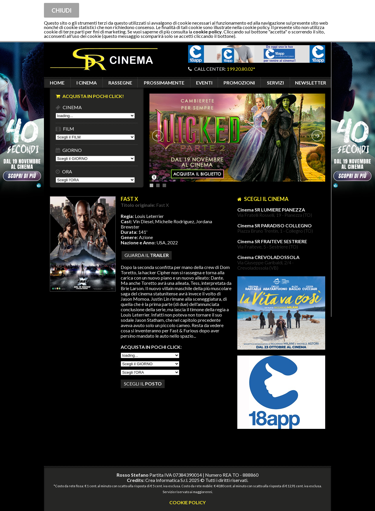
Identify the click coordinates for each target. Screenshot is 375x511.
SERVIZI (275, 82)
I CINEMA (86, 82)
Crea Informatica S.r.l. (166, 480)
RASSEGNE (120, 82)
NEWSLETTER (310, 82)
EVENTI (204, 82)
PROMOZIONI (239, 82)
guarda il (147, 255)
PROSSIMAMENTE (164, 82)
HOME (57, 82)
